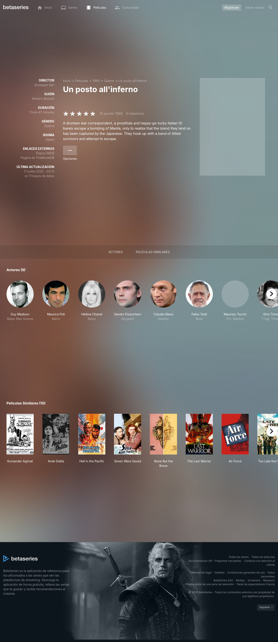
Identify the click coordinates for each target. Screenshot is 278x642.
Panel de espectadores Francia (256, 584)
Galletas (220, 572)
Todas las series (238, 557)
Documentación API (200, 560)
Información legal (201, 572)
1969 (96, 81)
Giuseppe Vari (44, 85)
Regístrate (231, 7)
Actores (115, 252)
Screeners (254, 580)
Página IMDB (45, 153)
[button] (20, 300)
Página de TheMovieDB (37, 158)
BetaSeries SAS (223, 580)
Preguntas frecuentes (228, 560)
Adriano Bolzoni (43, 98)
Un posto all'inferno (133, 81)
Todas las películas (263, 557)
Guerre (109, 81)
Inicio (67, 81)
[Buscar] (270, 7)
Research (269, 580)
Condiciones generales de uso (246, 572)
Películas (81, 81)
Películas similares (153, 252)
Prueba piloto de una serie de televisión (209, 584)
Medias (240, 580)
